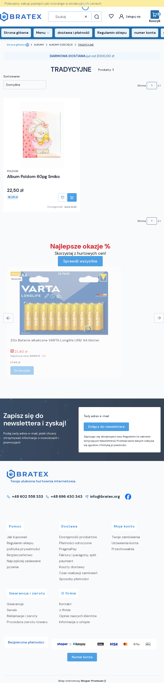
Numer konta (82, 657)
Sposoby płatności (74, 579)
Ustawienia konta (125, 543)
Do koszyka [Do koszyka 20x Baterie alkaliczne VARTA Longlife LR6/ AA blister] (22, 370)
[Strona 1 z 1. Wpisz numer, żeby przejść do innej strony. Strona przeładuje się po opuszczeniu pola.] (152, 85)
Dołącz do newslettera (106, 426)
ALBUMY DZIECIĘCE (61, 44)
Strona (142, 85)
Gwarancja (15, 604)
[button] (96, 17)
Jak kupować (17, 537)
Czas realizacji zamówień (78, 573)
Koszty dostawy (72, 567)
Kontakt (65, 604)
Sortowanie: (11, 76)
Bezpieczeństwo (19, 555)
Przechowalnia (123, 549)
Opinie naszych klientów (78, 616)
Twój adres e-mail (96, 416)
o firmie (65, 610)
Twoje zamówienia (126, 537)
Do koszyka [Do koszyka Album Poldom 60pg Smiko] (72, 197)
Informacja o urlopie (74, 622)
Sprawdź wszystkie (80, 261)
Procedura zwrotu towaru (27, 622)
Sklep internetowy (80, 681)
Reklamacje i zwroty (22, 616)
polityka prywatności (23, 549)
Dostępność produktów (78, 537)
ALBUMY (39, 44)
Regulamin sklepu (20, 543)
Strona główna (16, 44)
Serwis (12, 610)
